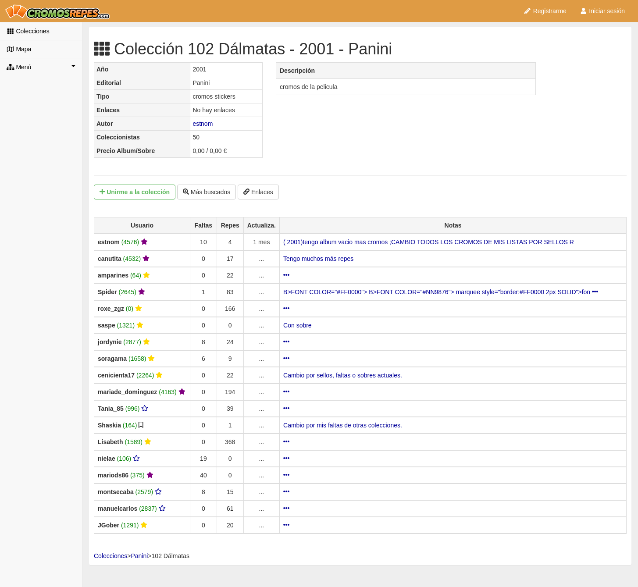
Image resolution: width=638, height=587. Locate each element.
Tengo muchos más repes (318, 258)
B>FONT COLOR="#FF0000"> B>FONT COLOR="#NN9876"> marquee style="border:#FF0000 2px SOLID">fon (440, 291)
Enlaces (258, 192)
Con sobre (297, 325)
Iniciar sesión (602, 10)
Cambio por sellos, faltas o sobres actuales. (342, 375)
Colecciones (28, 31)
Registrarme (545, 10)
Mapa (19, 49)
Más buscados (206, 192)
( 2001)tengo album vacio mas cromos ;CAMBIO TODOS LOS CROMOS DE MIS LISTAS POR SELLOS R (428, 241)
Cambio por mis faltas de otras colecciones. (342, 425)
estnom (202, 123)
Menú (41, 67)
